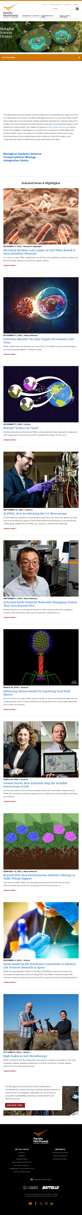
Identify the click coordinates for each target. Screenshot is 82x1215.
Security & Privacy (22, 1165)
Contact (21, 1152)
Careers (67, 4)
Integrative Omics (16, 160)
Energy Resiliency (60, 1156)
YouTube (30, 1203)
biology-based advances (56, 127)
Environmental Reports (21, 1162)
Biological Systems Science (22, 153)
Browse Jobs (15, 1105)
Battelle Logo (50, 1187)
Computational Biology (19, 157)
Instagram (46, 1203)
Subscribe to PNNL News (42, 1179)
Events (76, 4)
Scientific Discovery (60, 1152)
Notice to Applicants (21, 1172)
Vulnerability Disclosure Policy (21, 1168)
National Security (60, 1159)
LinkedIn (52, 1203)
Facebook (36, 1203)
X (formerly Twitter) (41, 1203)
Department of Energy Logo (31, 1187)
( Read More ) (9, 265)
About (45, 4)
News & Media (56, 4)
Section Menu (8, 57)
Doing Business (22, 1159)
